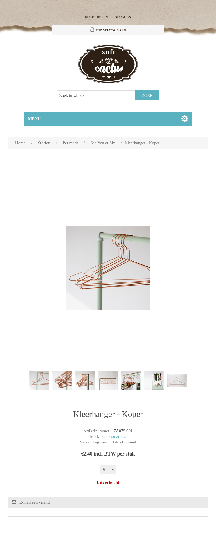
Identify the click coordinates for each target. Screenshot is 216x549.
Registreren (96, 17)
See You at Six (113, 436)
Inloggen (122, 17)
